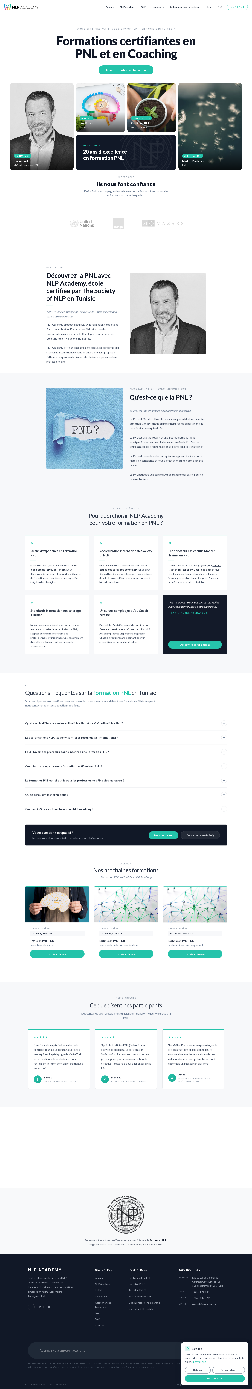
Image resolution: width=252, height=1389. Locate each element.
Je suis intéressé (57, 958)
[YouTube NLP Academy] (49, 1307)
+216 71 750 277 (201, 1291)
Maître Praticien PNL (140, 1296)
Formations (158, 6)
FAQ (219, 6)
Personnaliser (228, 1370)
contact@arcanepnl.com (204, 1304)
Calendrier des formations (185, 6)
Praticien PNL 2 (137, 1290)
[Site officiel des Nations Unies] (81, 223)
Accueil (110, 6)
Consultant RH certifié (141, 1308)
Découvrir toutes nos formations (126, 69)
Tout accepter (215, 1378)
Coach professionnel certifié (144, 1302)
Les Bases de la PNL (140, 1277)
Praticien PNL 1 (137, 1284)
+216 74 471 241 (201, 1298)
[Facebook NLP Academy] (31, 1307)
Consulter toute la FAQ (200, 839)
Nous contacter (163, 839)
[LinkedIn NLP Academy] (40, 1307)
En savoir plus (199, 1361)
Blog (208, 6)
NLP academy (127, 6)
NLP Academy (103, 1284)
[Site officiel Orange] (118, 223)
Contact (237, 6)
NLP (143, 6)
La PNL (99, 1290)
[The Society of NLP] (126, 1214)
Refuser (197, 1370)
